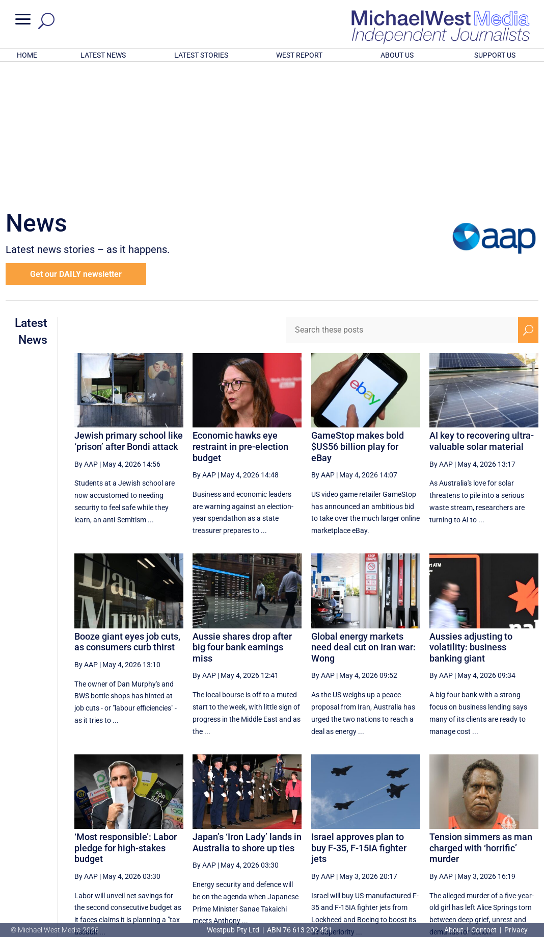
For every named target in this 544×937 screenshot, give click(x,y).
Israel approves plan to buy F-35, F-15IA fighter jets (358, 714)
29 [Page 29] (404, 842)
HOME (27, 55)
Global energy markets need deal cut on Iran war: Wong (363, 513)
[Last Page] (527, 841)
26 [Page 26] (326, 842)
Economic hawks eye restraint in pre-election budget (240, 312)
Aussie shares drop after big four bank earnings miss (242, 513)
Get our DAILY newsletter (76, 140)
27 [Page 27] (352, 842)
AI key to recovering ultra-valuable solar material (481, 307)
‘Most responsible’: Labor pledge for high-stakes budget (125, 714)
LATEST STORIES (201, 55)
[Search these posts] (402, 196)
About (454, 930)
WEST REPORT (299, 55)
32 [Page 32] (481, 842)
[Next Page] (504, 841)
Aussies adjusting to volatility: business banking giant (470, 513)
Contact (484, 930)
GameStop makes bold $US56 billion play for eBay (357, 312)
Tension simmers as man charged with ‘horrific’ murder (480, 714)
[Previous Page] (303, 841)
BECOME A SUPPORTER (492, 876)
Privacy (516, 930)
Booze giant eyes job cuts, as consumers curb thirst (127, 508)
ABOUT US (397, 55)
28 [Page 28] (378, 842)
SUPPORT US (494, 55)
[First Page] (280, 841)
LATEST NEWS (103, 55)
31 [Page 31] (455, 842)
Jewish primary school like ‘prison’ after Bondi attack (128, 307)
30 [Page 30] (429, 842)
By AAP (86, 330)
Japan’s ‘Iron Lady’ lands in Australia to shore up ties (247, 709)
